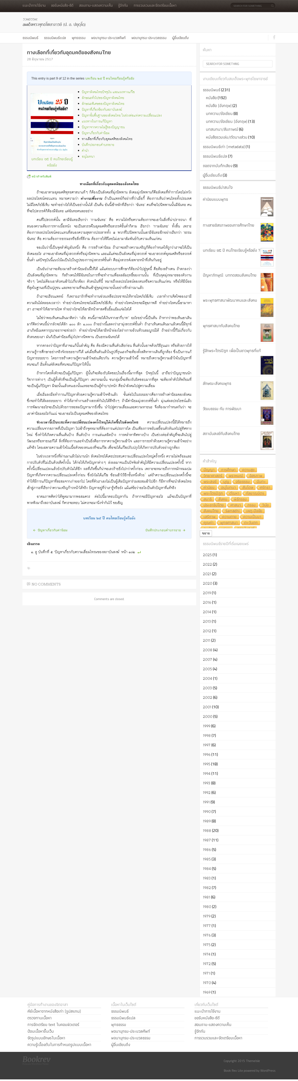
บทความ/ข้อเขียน (219, 113)
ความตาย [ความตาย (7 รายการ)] (229, 517)
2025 (207, 555)
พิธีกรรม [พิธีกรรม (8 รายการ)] (240, 499)
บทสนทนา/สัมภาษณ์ (222, 129)
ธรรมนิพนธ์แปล (55, 38)
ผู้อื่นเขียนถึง (180, 38)
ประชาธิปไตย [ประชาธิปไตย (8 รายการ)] (214, 505)
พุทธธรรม (78, 38)
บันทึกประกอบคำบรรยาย (98, 145)
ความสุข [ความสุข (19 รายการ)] (248, 470)
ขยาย (206, 533)
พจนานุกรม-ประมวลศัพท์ (108, 38)
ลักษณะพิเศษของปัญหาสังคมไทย (103, 104)
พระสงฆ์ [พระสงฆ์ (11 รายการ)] (210, 481)
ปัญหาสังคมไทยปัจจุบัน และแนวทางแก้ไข (108, 92)
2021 (207, 574)
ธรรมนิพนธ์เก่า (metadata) (224, 146)
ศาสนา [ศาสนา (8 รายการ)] (236, 505)
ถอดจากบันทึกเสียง (217, 165)
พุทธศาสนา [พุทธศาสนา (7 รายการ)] (229, 522)
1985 (207, 859)
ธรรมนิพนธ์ (30, 38)
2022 (207, 564)
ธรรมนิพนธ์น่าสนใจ (218, 187)
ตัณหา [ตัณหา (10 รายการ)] (234, 493)
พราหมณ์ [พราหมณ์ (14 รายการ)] (236, 475)
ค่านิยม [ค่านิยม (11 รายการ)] (209, 487)
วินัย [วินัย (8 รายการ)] (265, 505)
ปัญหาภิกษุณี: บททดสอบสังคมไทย (229, 275)
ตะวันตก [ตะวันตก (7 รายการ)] (251, 522)
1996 (207, 754)
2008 (207, 650)
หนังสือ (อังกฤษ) (219, 105)
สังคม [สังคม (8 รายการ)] (222, 499)
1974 (207, 954)
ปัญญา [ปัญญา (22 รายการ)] (209, 470)
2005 (207, 669)
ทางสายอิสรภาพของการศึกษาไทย (228, 225)
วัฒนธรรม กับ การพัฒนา (222, 408)
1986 (207, 849)
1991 (206, 802)
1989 (207, 821)
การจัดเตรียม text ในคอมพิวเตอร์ (53, 1024)
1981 (206, 897)
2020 (207, 583)
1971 (206, 973)
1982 (207, 887)
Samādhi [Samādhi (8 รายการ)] (232, 511)
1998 (207, 735)
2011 (206, 640)
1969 (207, 992)
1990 (207, 811)
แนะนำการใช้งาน (34, 5)
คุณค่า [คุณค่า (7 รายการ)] (209, 522)
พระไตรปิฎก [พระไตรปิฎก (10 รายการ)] (213, 493)
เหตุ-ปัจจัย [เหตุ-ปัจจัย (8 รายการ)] (254, 511)
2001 (207, 707)
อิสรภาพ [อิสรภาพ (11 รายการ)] (256, 475)
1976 (207, 935)
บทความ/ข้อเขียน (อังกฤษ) (226, 121)
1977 (207, 925)
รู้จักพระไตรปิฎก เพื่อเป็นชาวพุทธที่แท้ (232, 350)
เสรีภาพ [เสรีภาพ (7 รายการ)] (210, 517)
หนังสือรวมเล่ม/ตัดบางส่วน (226, 137)
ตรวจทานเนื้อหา (40, 1018)
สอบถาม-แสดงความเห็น (96, 5)
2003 (207, 688)
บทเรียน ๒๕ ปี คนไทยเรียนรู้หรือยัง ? (231, 250)
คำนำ (85, 151)
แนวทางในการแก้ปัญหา (97, 121)
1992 (207, 792)
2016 (207, 602)
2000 (207, 716)
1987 (207, 840)
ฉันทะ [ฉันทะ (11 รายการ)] (261, 481)
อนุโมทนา (88, 157)
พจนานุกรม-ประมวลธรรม (148, 38)
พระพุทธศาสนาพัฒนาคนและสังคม (230, 300)
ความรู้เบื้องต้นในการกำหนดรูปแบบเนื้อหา (59, 1044)
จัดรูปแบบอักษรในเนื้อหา (46, 1038)
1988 (207, 830)
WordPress (268, 1070)
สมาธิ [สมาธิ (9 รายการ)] (208, 499)
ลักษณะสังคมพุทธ (217, 383)
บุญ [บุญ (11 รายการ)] (226, 481)
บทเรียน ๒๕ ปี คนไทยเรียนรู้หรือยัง (109, 78)
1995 (206, 764)
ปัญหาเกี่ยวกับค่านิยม (96, 133)
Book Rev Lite (233, 1070)
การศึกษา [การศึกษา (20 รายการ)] (228, 470)
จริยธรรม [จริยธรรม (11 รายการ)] (243, 481)
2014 (207, 612)
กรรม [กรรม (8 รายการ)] (252, 505)
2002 (207, 697)
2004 (207, 678)
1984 (207, 868)
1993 (206, 783)
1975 (207, 944)
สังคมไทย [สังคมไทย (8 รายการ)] (211, 511)
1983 (207, 878)
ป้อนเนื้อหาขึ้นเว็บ (41, 1031)
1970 (207, 982)
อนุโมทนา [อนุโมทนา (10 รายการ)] (228, 487)
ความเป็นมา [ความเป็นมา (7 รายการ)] (252, 517)
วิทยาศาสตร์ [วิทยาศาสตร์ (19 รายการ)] (213, 475)
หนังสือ (211, 97)
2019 (207, 593)
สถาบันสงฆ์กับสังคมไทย (221, 433)
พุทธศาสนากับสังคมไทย (221, 325)
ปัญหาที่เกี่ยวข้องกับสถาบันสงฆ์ (102, 110)
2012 (207, 631)
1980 (207, 906)
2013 (207, 621)
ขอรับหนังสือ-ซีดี (62, 5)
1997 (207, 745)
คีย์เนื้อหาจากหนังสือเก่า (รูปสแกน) (54, 1011)
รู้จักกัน (123, 5)
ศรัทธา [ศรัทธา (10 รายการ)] (265, 487)
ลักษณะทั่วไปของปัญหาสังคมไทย (103, 98)
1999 (206, 726)
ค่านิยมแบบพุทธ (215, 199)
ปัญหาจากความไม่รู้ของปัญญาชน (103, 127)
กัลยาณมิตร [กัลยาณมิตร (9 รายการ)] (255, 493)
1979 (207, 916)
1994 (207, 773)
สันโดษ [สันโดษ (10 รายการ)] (248, 487)
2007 (207, 659)
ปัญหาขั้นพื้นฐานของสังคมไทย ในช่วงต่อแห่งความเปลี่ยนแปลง (122, 116)
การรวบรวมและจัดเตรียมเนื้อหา (155, 5)
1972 (207, 963)
